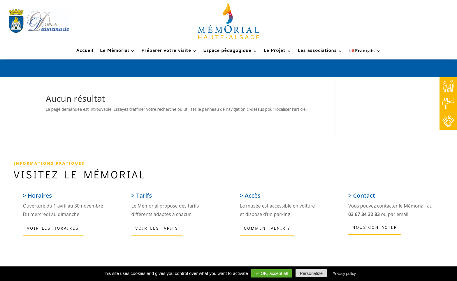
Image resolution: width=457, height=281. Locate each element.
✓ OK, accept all (272, 273)
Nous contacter (374, 227)
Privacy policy (344, 273)
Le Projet (275, 52)
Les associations (317, 52)
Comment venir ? (267, 228)
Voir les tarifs (157, 228)
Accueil (85, 52)
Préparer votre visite (166, 52)
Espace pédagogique (227, 52)
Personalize (311, 273)
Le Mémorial (114, 52)
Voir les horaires (53, 228)
